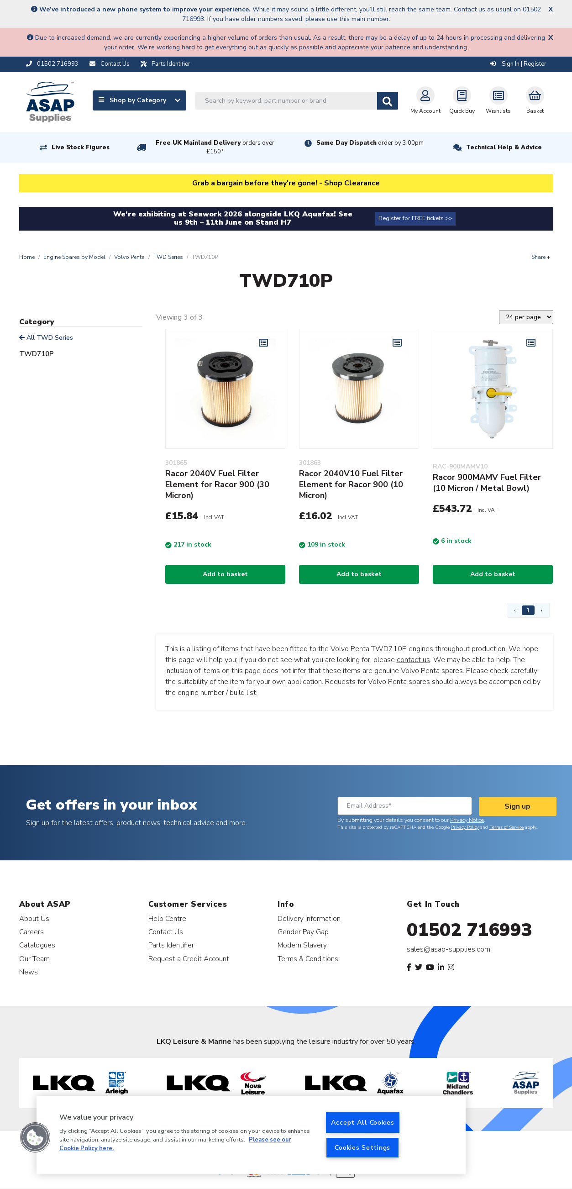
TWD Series (168, 257)
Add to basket (225, 574)
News (28, 972)
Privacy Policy (465, 827)
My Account (425, 100)
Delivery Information (309, 918)
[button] (35, 1137)
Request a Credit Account (188, 958)
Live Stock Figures (81, 147)
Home (27, 257)
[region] (251, 1135)
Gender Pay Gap (303, 931)
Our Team (34, 958)
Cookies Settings (362, 1147)
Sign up (517, 806)
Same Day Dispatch (370, 143)
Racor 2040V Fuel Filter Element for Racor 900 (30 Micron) (217, 484)
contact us (413, 660)
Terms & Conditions (308, 958)
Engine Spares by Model (74, 257)
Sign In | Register (518, 64)
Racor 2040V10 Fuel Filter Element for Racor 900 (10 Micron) (351, 484)
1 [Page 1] (528, 610)
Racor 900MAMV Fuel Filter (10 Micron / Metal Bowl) (487, 483)
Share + (540, 257)
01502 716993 (469, 930)
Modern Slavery (302, 945)
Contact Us (165, 931)
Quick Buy (462, 100)
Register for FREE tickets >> (415, 218)
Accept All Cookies (362, 1122)
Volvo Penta (129, 257)
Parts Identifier (171, 945)
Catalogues (37, 945)
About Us (34, 918)
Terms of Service (506, 827)
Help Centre (167, 918)
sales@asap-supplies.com (448, 949)
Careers (31, 931)
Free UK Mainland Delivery (215, 147)
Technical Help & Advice (504, 147)
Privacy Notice (467, 820)
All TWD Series (46, 337)
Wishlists (498, 100)
